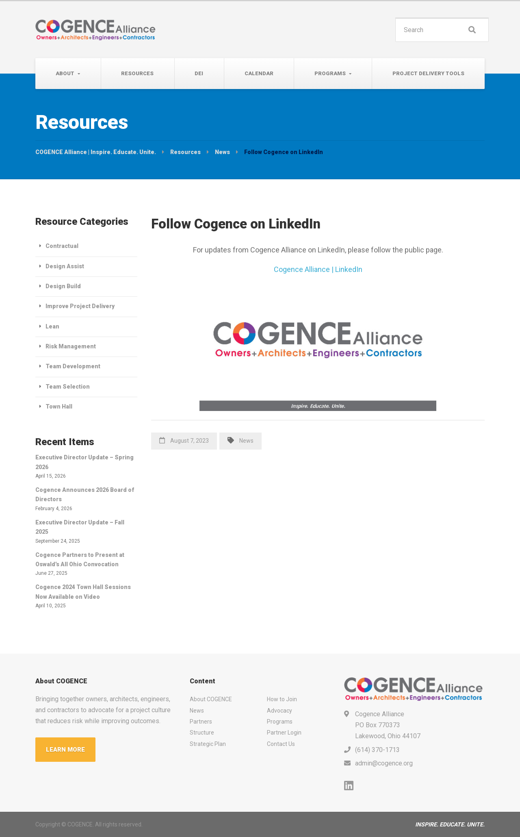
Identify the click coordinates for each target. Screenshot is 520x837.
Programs (330, 73)
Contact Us (281, 744)
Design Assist (65, 266)
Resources (137, 73)
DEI (199, 73)
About (65, 73)
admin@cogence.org (384, 763)
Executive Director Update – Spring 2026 (84, 462)
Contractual (62, 246)
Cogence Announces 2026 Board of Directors (84, 494)
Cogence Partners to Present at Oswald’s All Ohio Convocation (79, 559)
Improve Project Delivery (80, 306)
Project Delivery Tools (428, 73)
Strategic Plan (208, 744)
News (246, 440)
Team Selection (68, 386)
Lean (52, 326)
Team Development (73, 366)
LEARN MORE (65, 749)
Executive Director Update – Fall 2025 (79, 527)
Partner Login (284, 732)
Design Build (63, 286)
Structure (202, 732)
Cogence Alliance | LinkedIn (318, 269)
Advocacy (279, 710)
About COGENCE (211, 699)
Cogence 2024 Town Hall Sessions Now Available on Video (83, 592)
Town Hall (59, 406)
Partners (201, 721)
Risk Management (71, 346)
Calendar (259, 73)
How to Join (282, 699)
